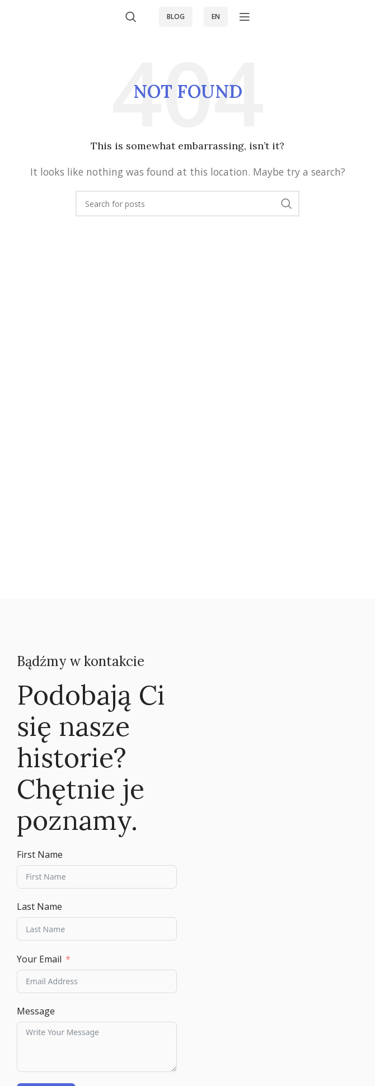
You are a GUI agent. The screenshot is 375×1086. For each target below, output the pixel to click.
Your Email (39, 959)
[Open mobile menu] (244, 17)
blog (176, 16)
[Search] (131, 17)
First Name (40, 854)
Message (36, 1011)
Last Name (39, 906)
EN (216, 16)
